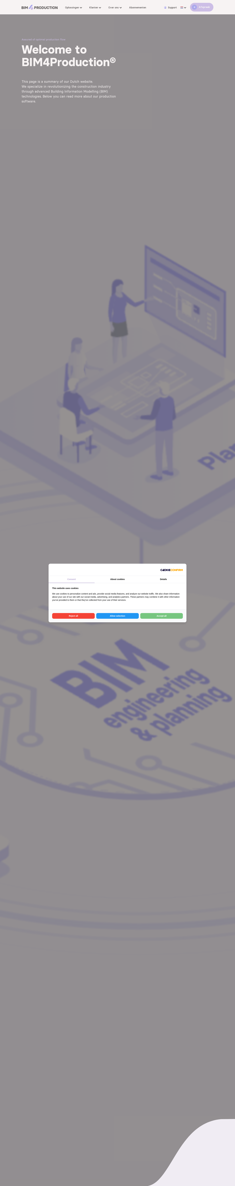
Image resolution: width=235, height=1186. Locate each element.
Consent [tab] (71, 579)
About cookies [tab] (117, 579)
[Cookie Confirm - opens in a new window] (171, 569)
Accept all (162, 616)
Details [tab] (163, 579)
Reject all (73, 616)
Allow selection (117, 616)
